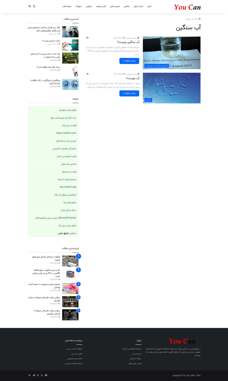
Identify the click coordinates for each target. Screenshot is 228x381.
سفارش (67, 233)
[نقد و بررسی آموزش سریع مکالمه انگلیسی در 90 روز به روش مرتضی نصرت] (70, 274)
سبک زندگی (138, 6)
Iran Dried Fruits (68, 187)
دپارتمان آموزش (131, 38)
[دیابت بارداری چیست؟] (70, 45)
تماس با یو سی (76, 353)
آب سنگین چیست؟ (128, 42)
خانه (198, 19)
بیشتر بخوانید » (129, 61)
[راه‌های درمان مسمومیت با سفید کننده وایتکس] (70, 288)
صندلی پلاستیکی (68, 164)
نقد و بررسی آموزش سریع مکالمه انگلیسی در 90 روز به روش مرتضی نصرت (46, 273)
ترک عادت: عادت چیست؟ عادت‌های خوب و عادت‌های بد (45, 55)
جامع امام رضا (70, 202)
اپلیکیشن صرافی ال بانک (65, 194)
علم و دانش (115, 6)
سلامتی (127, 6)
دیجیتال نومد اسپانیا (67, 179)
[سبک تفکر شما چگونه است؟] (70, 71)
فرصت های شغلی (134, 363)
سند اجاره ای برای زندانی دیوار (63, 117)
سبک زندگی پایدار (68, 210)
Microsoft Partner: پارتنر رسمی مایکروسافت (55, 218)
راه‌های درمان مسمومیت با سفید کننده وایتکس (44, 286)
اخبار (149, 6)
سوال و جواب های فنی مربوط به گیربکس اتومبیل (47, 312)
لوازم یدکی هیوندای (67, 110)
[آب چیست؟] (172, 88)
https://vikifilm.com (66, 133)
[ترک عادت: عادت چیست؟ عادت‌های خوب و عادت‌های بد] (70, 58)
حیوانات (78, 6)
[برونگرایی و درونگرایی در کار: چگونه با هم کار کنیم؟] (70, 84)
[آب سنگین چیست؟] (172, 53)
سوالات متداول (135, 358)
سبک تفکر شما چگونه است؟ (48, 67)
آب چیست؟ (132, 78)
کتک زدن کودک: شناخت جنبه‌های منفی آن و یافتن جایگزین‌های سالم (44, 29)
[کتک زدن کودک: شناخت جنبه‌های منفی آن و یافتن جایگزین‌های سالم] (70, 31)
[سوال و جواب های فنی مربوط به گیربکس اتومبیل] (70, 314)
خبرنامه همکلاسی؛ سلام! (132, 348)
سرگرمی (89, 6)
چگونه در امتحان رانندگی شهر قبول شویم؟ (46, 258)
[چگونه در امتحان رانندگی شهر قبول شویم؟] (70, 261)
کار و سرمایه (101, 6)
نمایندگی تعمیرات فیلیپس (64, 148)
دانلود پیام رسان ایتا (67, 225)
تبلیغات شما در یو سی (74, 348)
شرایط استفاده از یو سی (73, 363)
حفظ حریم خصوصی (74, 358)
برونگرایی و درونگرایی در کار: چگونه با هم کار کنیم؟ (45, 82)
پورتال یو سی (194, 348)
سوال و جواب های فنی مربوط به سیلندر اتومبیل (44, 299)
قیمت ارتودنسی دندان (66, 156)
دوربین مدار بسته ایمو (66, 141)
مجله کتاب (66, 6)
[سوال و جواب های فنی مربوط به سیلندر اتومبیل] (70, 301)
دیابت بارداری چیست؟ (51, 41)
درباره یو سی (136, 353)
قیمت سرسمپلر (69, 171)
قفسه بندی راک (69, 125)
